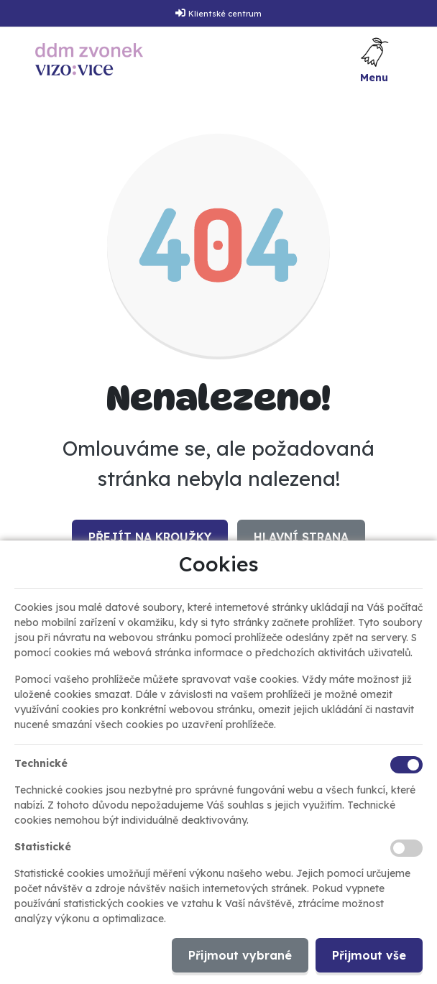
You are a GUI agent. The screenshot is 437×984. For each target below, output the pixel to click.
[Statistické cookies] (406, 848)
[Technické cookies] (406, 764)
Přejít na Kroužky (149, 537)
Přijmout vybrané (240, 955)
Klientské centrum (225, 14)
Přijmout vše (369, 955)
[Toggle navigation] (374, 59)
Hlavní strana (301, 537)
